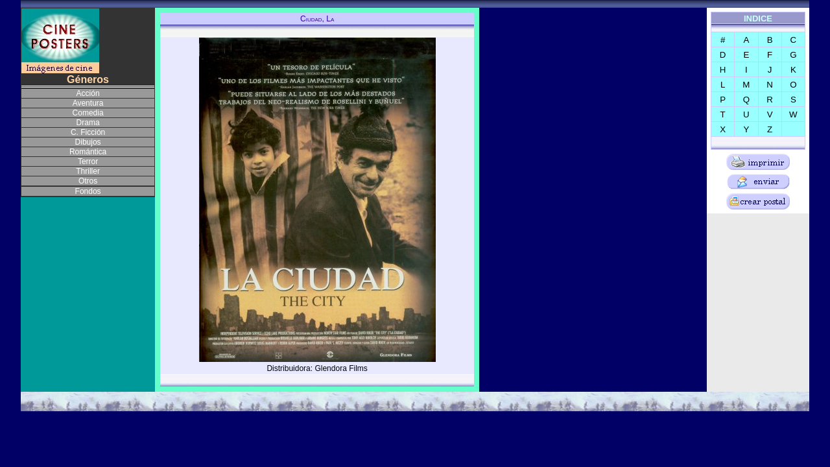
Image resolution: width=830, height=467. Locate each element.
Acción (88, 93)
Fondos (88, 191)
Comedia (88, 112)
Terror (88, 161)
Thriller (88, 171)
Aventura (88, 103)
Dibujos (88, 142)
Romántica (87, 151)
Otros (87, 181)
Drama (88, 122)
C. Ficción (88, 132)
